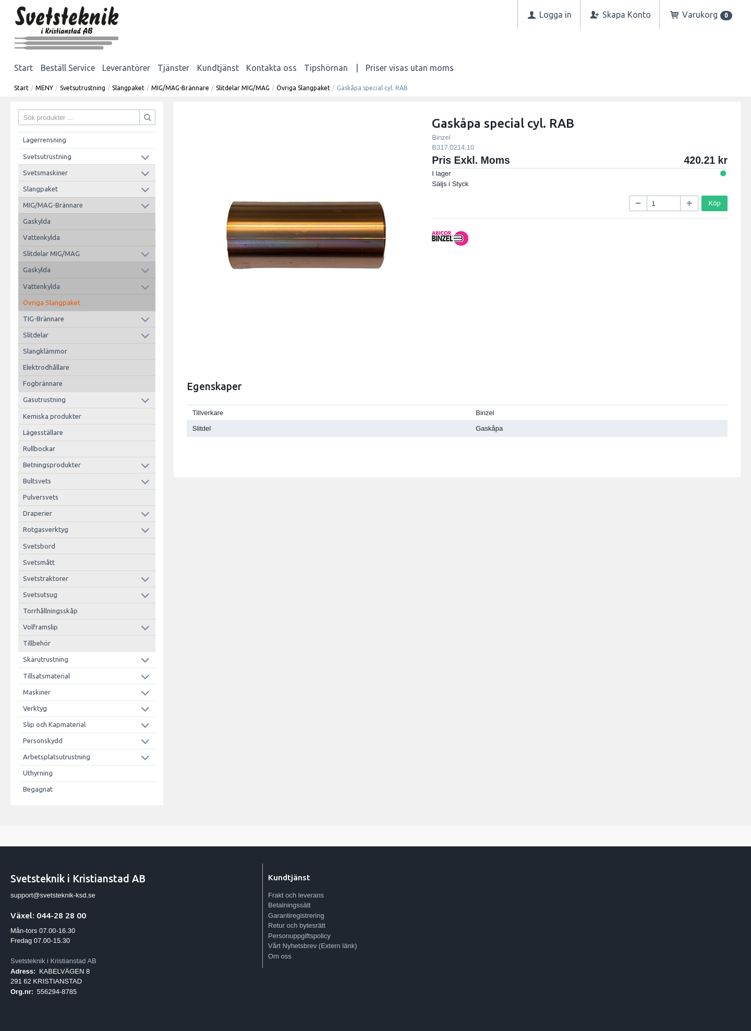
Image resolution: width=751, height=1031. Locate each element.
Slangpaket (128, 87)
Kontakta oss (271, 67)
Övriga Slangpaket (303, 87)
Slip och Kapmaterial (54, 724)
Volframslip (40, 626)
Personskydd (43, 740)
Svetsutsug (40, 594)
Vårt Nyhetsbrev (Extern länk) (312, 946)
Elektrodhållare (46, 367)
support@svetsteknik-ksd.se (52, 895)
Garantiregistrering (296, 915)
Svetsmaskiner (45, 172)
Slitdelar (36, 334)
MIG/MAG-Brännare (180, 87)
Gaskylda (37, 221)
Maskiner (37, 692)
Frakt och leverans (296, 895)
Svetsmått (39, 562)
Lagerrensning (44, 139)
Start (23, 67)
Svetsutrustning (82, 87)
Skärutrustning (45, 659)
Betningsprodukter (52, 464)
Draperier (37, 513)
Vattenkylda (41, 237)
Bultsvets (37, 480)
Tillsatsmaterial (46, 676)
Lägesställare (43, 432)
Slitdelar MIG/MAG (243, 87)
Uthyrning (38, 773)
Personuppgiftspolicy (299, 936)
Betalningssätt (289, 905)
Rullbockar (39, 448)
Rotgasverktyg (45, 529)
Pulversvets (40, 497)
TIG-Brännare (43, 318)
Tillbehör (37, 643)
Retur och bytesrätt (296, 925)
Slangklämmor (45, 351)
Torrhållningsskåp (50, 610)
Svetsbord (39, 546)
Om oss (280, 956)
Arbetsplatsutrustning (56, 756)
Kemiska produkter (52, 416)
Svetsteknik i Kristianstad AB (53, 961)
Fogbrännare (43, 383)
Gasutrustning (44, 399)
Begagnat (38, 789)
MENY (44, 87)
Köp (715, 203)
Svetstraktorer (45, 578)
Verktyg (35, 708)
